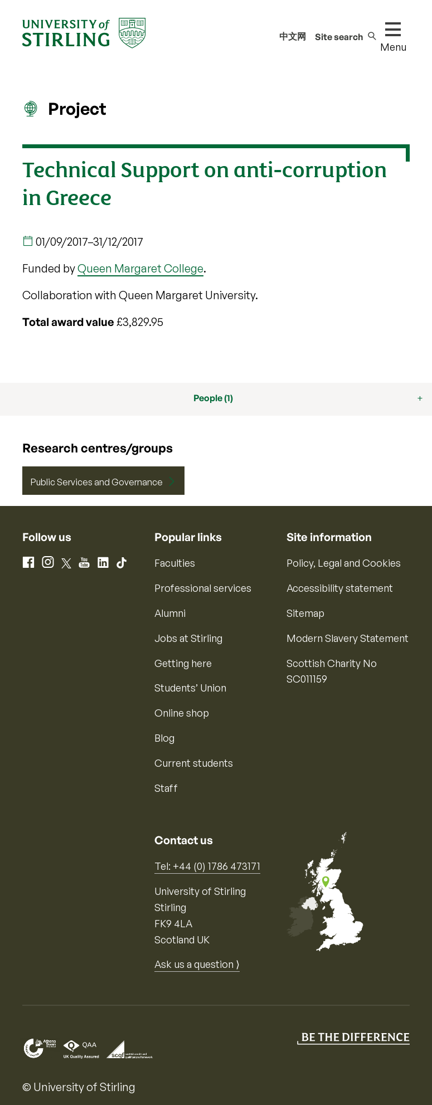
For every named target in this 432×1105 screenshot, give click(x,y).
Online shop (181, 713)
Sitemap (305, 613)
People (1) (213, 397)
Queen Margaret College (140, 268)
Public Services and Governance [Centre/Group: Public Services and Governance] (97, 482)
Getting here (183, 663)
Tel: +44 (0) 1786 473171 (207, 866)
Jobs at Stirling (188, 638)
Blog (164, 738)
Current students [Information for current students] (193, 763)
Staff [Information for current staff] (166, 788)
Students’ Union (190, 688)
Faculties (174, 563)
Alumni (170, 613)
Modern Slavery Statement (348, 638)
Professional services (202, 588)
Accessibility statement (340, 588)
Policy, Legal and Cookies (344, 563)
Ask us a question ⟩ (197, 964)
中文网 (292, 36)
